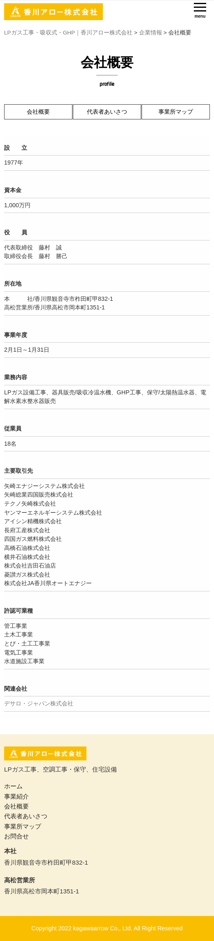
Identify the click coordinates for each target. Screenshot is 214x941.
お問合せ (16, 836)
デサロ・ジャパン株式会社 (38, 703)
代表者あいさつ (107, 111)
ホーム (13, 786)
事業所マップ (175, 111)
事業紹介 (16, 796)
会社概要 (38, 111)
